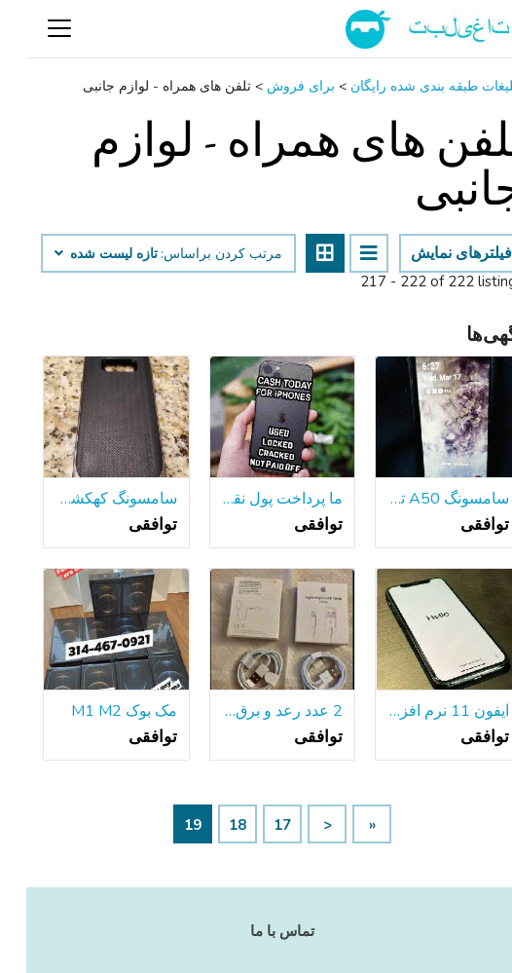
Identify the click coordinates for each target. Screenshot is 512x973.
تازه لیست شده (79, 254)
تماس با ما (256, 931)
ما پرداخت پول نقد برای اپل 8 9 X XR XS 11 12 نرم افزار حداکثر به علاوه (256, 498)
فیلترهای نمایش (435, 253)
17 (256, 825)
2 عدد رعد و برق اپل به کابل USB (256, 711)
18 (211, 825)
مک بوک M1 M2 (98, 711)
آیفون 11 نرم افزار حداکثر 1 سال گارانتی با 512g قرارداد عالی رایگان (422, 711)
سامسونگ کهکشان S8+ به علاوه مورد (90, 498)
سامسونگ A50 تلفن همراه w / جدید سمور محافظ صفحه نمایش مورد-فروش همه (422, 498)
